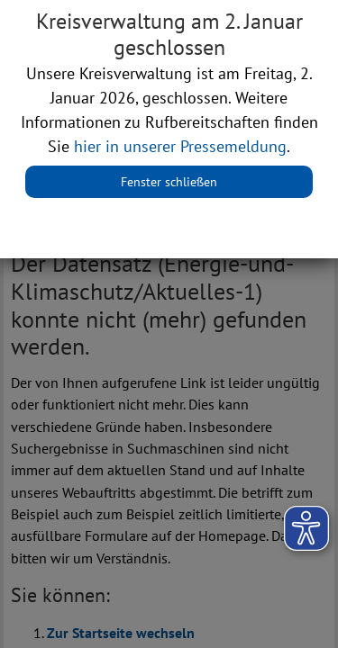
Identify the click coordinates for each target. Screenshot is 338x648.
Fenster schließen (169, 182)
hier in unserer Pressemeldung (180, 146)
